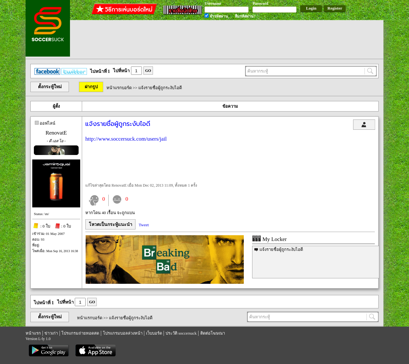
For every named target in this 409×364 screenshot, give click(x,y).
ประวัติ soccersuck (181, 333)
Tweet (144, 224)
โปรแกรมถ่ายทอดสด (80, 333)
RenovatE (56, 133)
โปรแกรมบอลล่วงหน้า (123, 333)
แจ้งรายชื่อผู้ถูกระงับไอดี (281, 249)
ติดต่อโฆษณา (212, 333)
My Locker (269, 239)
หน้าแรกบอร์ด (119, 87)
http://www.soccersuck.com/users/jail (126, 139)
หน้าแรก (33, 333)
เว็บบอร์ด (154, 333)
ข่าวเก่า (51, 333)
